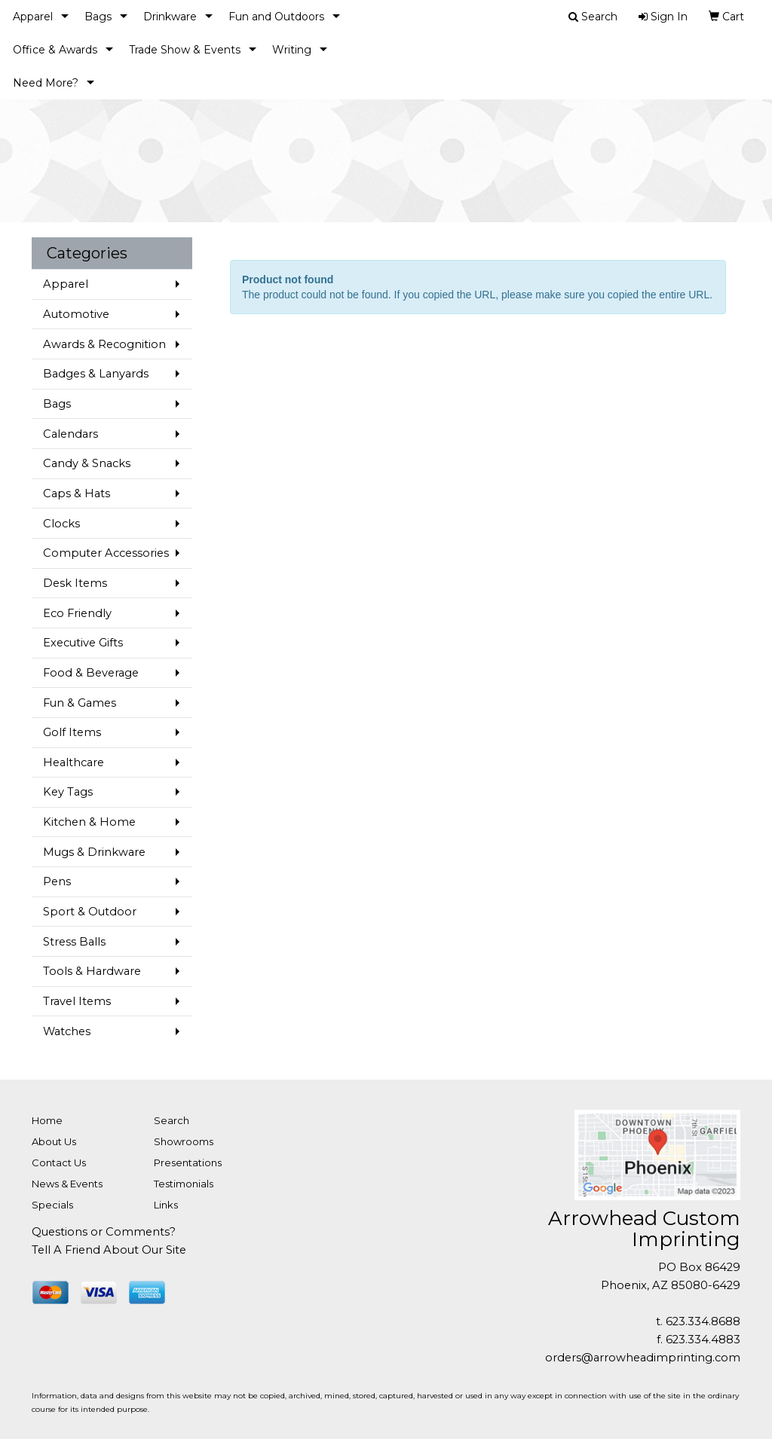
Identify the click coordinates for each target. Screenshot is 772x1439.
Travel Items (77, 1001)
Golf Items (72, 732)
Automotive (76, 314)
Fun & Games (79, 703)
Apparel (33, 16)
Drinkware (170, 16)
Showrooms (183, 1141)
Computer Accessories (106, 553)
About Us (54, 1141)
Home (47, 1120)
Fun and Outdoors (276, 16)
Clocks (61, 523)
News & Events (67, 1184)
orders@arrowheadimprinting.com (642, 1357)
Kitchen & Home (89, 822)
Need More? (45, 83)
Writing (291, 50)
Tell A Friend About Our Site (109, 1250)
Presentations (188, 1162)
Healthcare (73, 762)
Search (171, 1120)
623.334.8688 (703, 1321)
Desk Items (75, 583)
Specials (52, 1205)
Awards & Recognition (104, 344)
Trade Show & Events (184, 50)
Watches (66, 1031)
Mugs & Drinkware (94, 852)
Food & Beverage (91, 673)
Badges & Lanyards (96, 373)
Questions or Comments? (104, 1232)
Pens (57, 881)
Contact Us (59, 1162)
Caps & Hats (76, 493)
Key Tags (68, 792)
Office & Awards (55, 50)
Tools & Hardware (92, 971)
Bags (98, 16)
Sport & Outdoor (89, 911)
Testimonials (183, 1184)
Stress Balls (74, 942)
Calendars (70, 434)
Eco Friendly (77, 613)
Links (166, 1205)
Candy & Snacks (86, 463)
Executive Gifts (83, 642)
